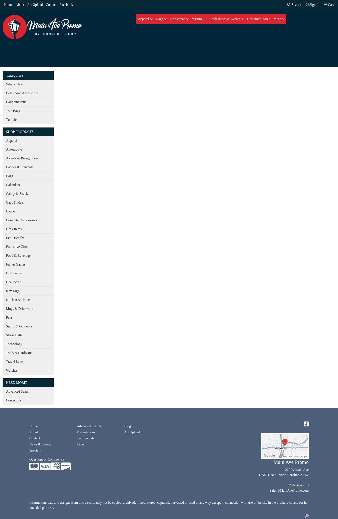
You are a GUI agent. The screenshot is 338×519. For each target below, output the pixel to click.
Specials (35, 450)
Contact (51, 4)
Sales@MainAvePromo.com (289, 490)
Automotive (14, 149)
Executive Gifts (17, 246)
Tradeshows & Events (225, 19)
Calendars (13, 185)
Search (294, 4)
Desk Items (14, 229)
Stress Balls (14, 335)
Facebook (66, 4)
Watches (12, 370)
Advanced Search (18, 391)
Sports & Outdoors (19, 326)
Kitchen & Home (18, 300)
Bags (159, 19)
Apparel (143, 19)
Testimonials (85, 438)
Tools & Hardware (19, 353)
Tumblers (12, 119)
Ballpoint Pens (16, 102)
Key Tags (12, 291)
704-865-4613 (299, 485)
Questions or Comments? (46, 459)
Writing (197, 19)
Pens (9, 317)
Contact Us (14, 400)
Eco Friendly (15, 238)
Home (8, 4)
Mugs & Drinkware (19, 308)
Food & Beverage (18, 255)
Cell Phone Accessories (22, 93)
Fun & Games (15, 264)
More (277, 19)
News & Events (40, 444)
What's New (14, 84)
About (20, 4)
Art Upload (35, 4)
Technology (14, 344)
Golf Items (13, 273)
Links (80, 444)
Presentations (86, 432)
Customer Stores (258, 19)
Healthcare (13, 282)
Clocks (11, 211)
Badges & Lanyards (19, 167)
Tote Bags (13, 111)
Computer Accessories (21, 220)
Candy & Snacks (17, 193)
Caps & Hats (15, 202)
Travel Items (14, 361)
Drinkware (177, 19)
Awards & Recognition (22, 158)
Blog (127, 426)
